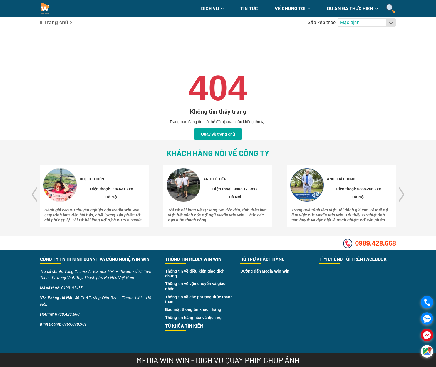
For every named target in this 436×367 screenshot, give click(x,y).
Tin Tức (249, 8)
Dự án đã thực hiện (352, 8)
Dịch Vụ (212, 8)
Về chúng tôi (292, 8)
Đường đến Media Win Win (264, 271)
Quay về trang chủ (218, 134)
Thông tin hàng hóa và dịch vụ (193, 317)
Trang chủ (56, 22)
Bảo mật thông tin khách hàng (193, 309)
